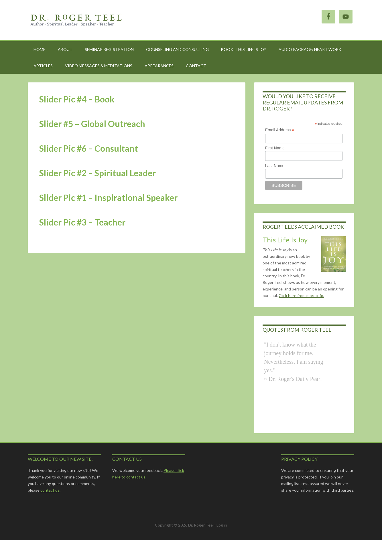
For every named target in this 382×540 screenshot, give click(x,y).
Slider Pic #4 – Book (77, 99)
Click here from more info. (301, 295)
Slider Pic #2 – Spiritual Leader (97, 173)
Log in (221, 525)
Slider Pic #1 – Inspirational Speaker (108, 197)
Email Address (279, 130)
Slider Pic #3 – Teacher (82, 222)
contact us (50, 490)
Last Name (275, 165)
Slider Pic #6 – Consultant (88, 148)
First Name (275, 148)
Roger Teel (76, 20)
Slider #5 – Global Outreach (92, 123)
